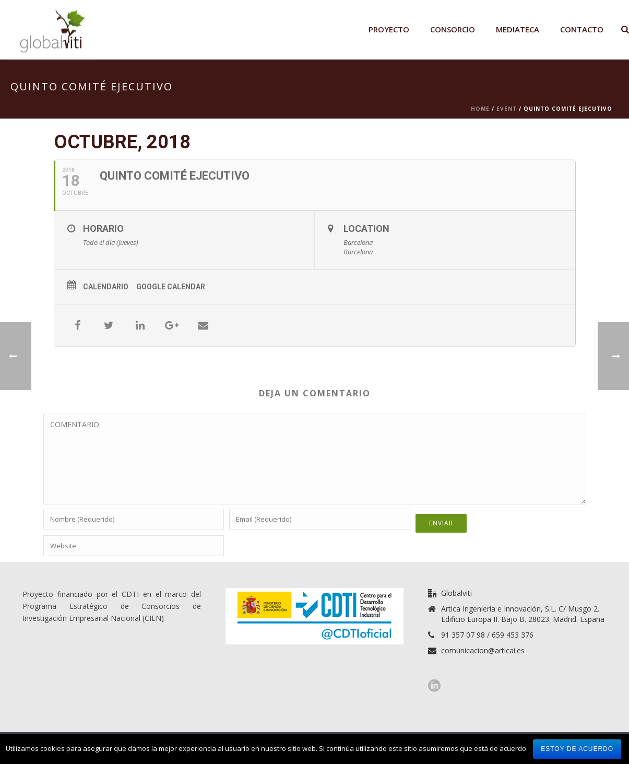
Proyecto (389, 29)
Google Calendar (170, 287)
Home (480, 108)
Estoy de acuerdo (577, 749)
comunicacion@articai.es (483, 650)
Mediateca (517, 29)
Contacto (581, 29)
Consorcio (452, 29)
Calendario (105, 287)
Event (506, 108)
